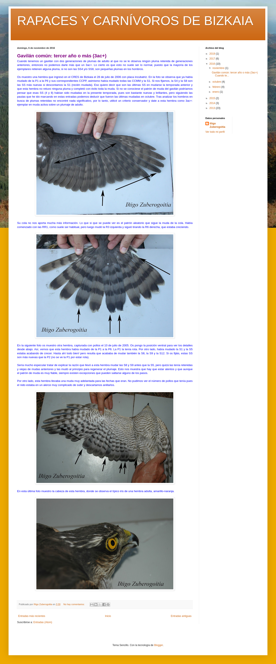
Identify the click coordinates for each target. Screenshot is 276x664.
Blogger (158, 645)
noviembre (218, 68)
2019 (212, 53)
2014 (212, 103)
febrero (216, 86)
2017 (212, 58)
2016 (212, 63)
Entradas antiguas (181, 616)
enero (216, 91)
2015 (212, 98)
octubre (217, 81)
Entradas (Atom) (42, 622)
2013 (212, 108)
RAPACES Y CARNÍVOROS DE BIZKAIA (135, 20)
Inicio (108, 616)
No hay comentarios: (74, 604)
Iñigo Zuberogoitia (217, 125)
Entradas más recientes (31, 616)
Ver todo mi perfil (215, 131)
